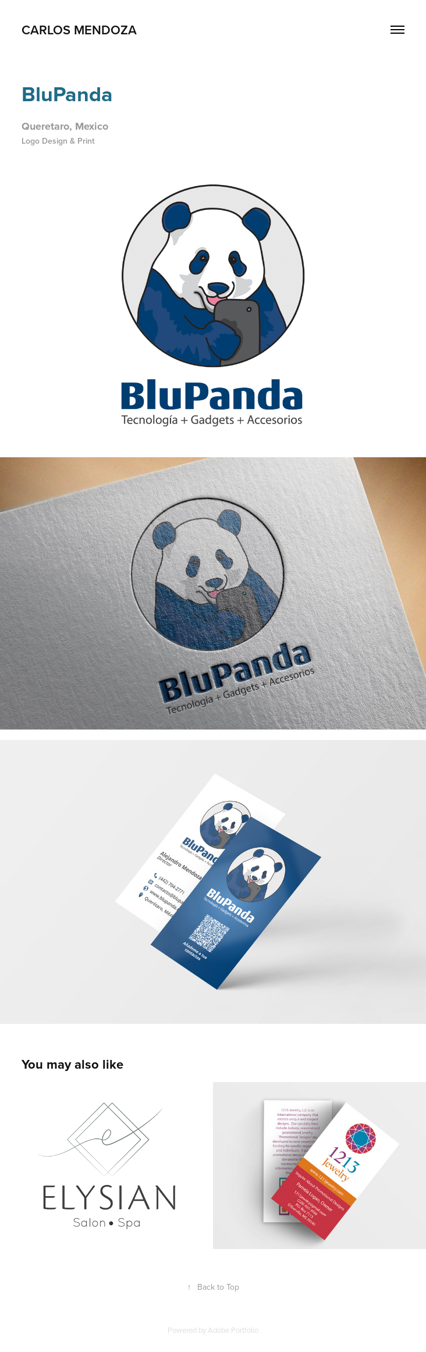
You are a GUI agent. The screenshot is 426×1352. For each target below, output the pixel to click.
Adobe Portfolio (233, 1330)
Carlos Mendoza (79, 29)
